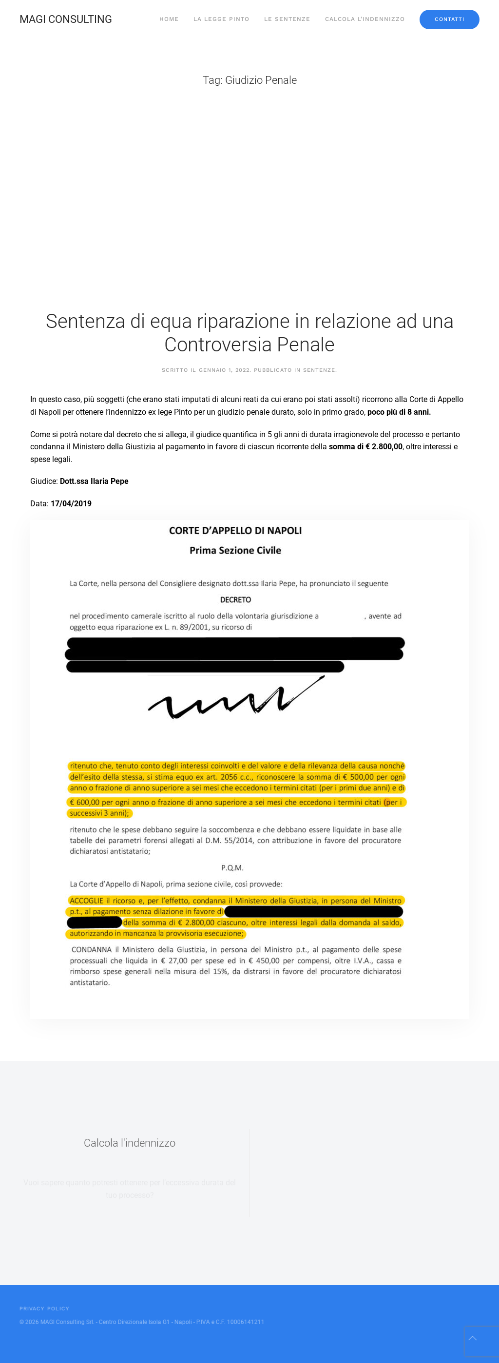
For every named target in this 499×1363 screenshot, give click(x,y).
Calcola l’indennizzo (365, 19)
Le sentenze (287, 19)
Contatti (449, 19)
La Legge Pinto (221, 19)
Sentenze (319, 370)
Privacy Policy (44, 1308)
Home (169, 19)
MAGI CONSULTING (65, 19)
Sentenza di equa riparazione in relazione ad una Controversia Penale (250, 333)
